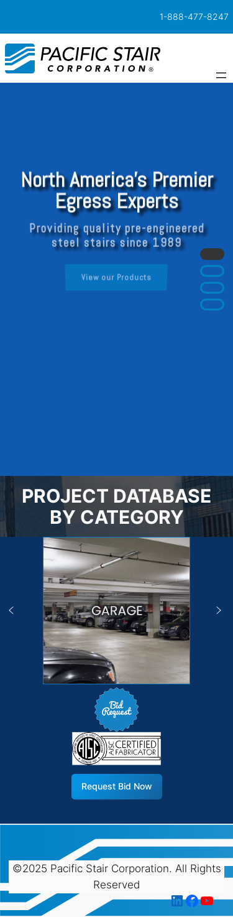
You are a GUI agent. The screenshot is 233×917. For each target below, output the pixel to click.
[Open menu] (221, 75)
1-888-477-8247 (194, 16)
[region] (116, 280)
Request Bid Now (116, 786)
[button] (212, 254)
